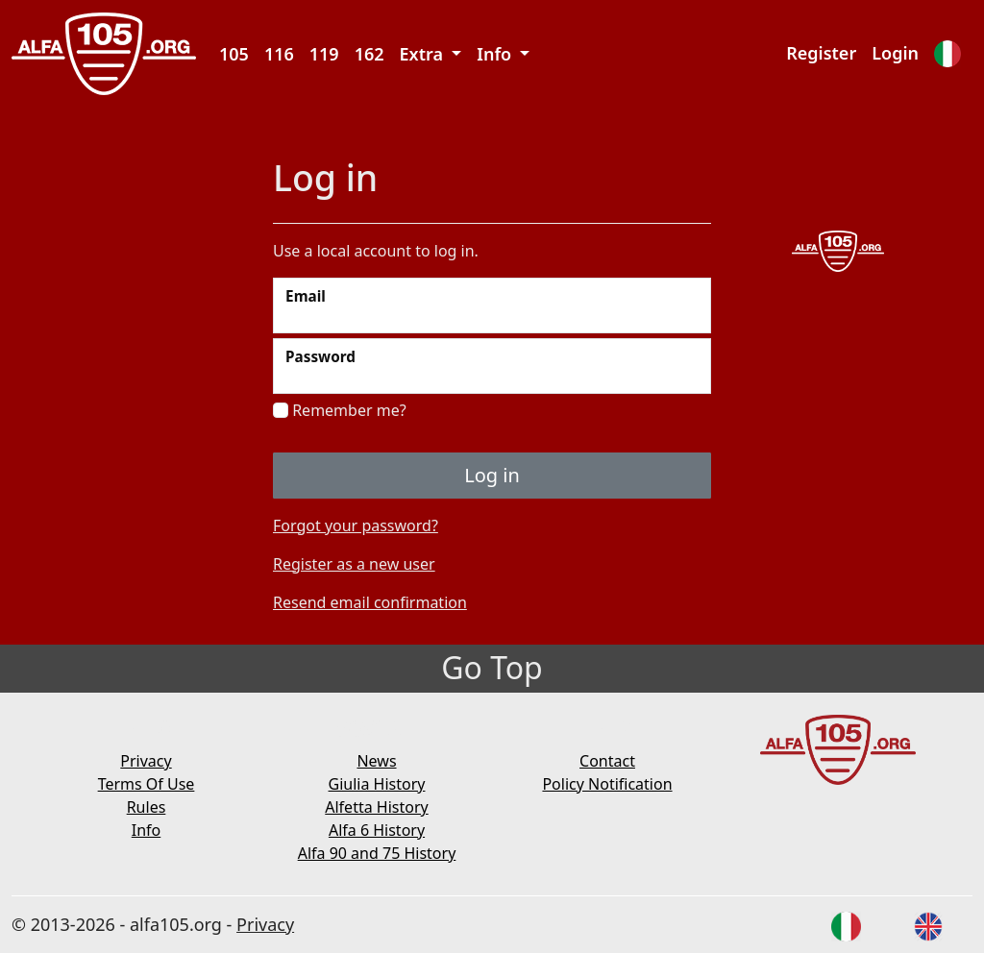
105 (234, 53)
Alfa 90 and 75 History (377, 853)
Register (821, 52)
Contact (607, 760)
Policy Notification (607, 783)
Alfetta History (376, 807)
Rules (146, 807)
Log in (492, 475)
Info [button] (496, 53)
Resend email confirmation (370, 602)
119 (324, 53)
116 (279, 53)
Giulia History (377, 783)
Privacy (145, 760)
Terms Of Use (146, 783)
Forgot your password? (355, 525)
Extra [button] (424, 53)
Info (146, 830)
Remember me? (339, 410)
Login (895, 52)
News (376, 760)
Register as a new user (354, 563)
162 (369, 53)
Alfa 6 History (377, 830)
